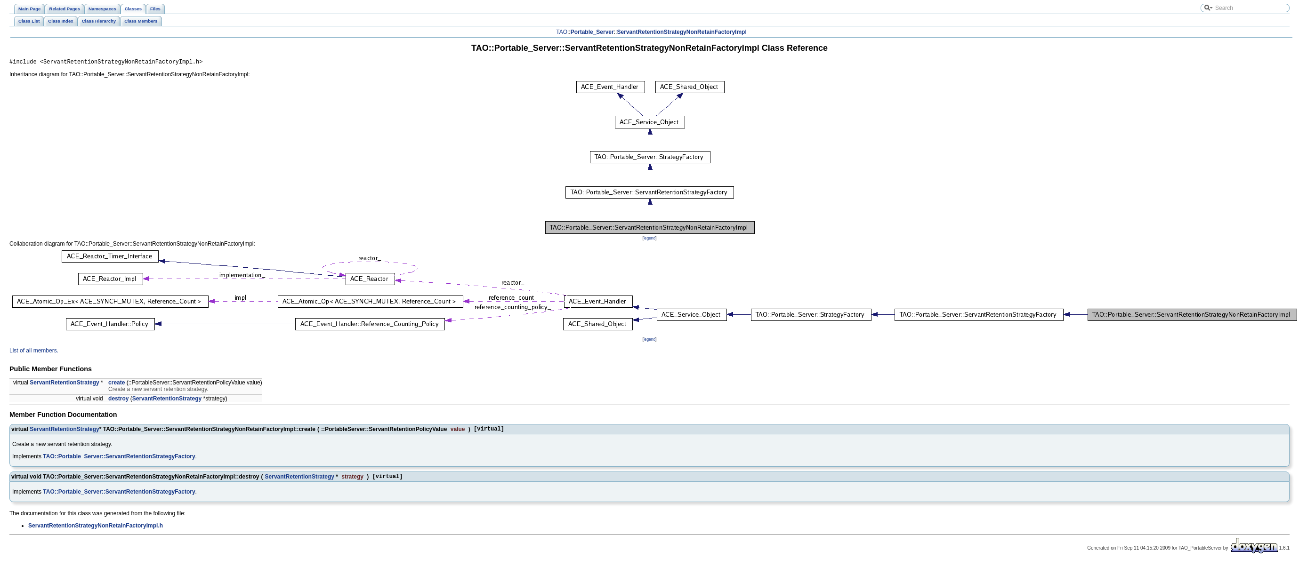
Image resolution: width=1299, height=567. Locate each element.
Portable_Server (592, 32)
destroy (118, 400)
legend (649, 239)
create (116, 384)
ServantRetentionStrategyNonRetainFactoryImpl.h (95, 530)
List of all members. (33, 352)
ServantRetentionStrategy (64, 384)
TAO (561, 32)
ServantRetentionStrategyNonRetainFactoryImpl (681, 32)
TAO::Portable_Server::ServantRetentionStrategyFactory (119, 459)
